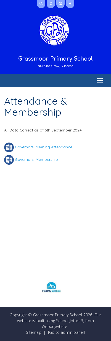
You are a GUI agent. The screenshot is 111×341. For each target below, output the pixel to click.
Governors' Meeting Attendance (43, 146)
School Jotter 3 (69, 320)
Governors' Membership (36, 159)
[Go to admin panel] (66, 332)
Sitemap (33, 332)
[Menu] (55, 80)
